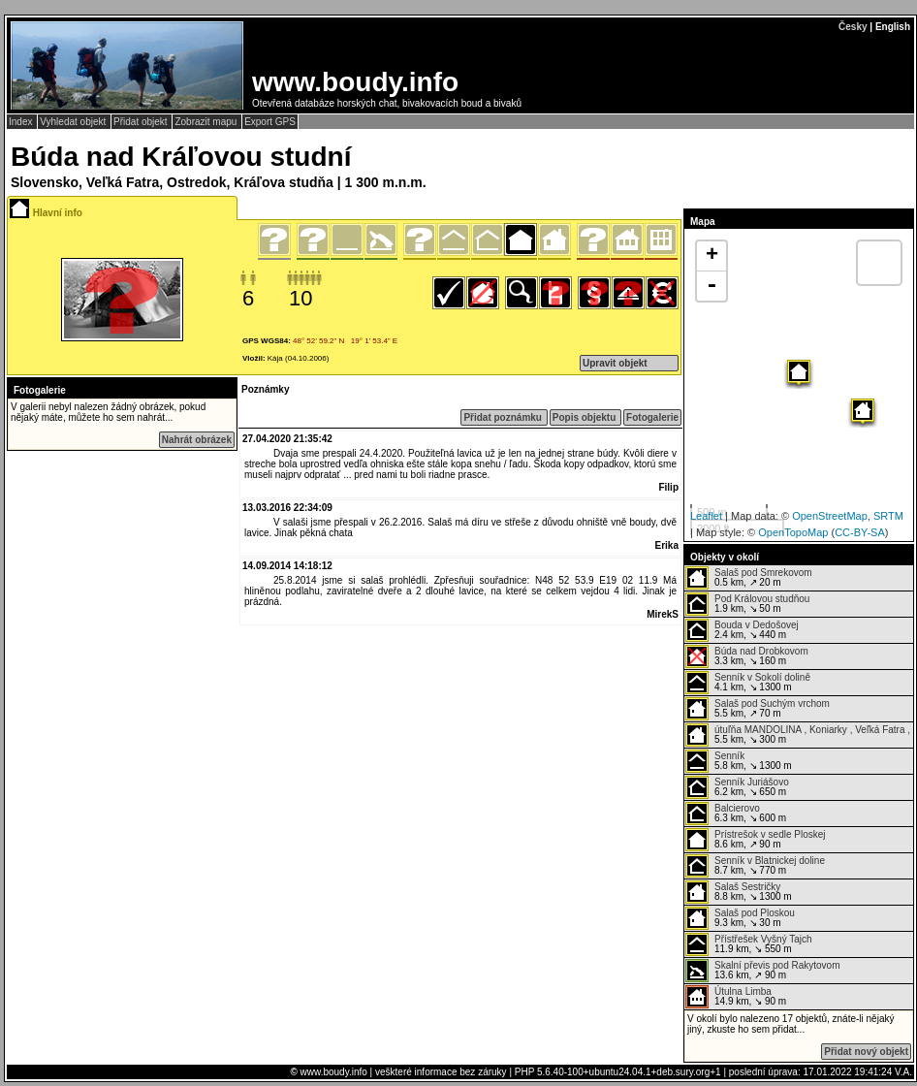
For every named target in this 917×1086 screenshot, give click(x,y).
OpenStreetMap (830, 516)
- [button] (711, 286)
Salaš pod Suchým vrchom (772, 703)
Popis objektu (585, 417)
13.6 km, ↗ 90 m (762, 970)
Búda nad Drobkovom (761, 651)
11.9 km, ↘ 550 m (748, 944)
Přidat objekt (141, 121)
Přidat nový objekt (866, 1051)
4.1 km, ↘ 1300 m (747, 682)
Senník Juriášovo (751, 782)
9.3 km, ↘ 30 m (740, 918)
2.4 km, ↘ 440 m (742, 630)
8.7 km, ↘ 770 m (755, 866)
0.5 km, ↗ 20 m (748, 578)
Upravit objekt (615, 363)
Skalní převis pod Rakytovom (777, 965)
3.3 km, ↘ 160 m (746, 656)
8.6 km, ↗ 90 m (755, 839)
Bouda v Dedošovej (756, 625)
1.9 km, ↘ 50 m (747, 604)
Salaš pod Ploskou (754, 913)
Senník (729, 756)
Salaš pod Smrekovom (763, 572)
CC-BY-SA (860, 532)
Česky (852, 26)
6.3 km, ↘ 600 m (735, 813)
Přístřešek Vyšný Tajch (763, 939)
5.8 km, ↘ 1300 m (738, 761)
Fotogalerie (652, 417)
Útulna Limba (743, 991)
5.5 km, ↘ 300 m (797, 735)
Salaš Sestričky (747, 886)
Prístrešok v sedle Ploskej (770, 834)
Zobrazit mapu (206, 121)
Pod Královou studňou (761, 598)
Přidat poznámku (503, 417)
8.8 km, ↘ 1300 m (738, 892)
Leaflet (706, 516)
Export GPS (270, 121)
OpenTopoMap (793, 532)
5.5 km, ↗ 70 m (757, 708)
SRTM (888, 516)
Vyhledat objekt (74, 121)
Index (22, 121)
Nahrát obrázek (197, 439)
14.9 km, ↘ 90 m (735, 996)
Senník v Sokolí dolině (762, 677)
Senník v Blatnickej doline (769, 860)
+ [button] (712, 256)
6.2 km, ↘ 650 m (737, 787)
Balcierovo (737, 808)
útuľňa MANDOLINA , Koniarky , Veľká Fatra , (812, 729)
